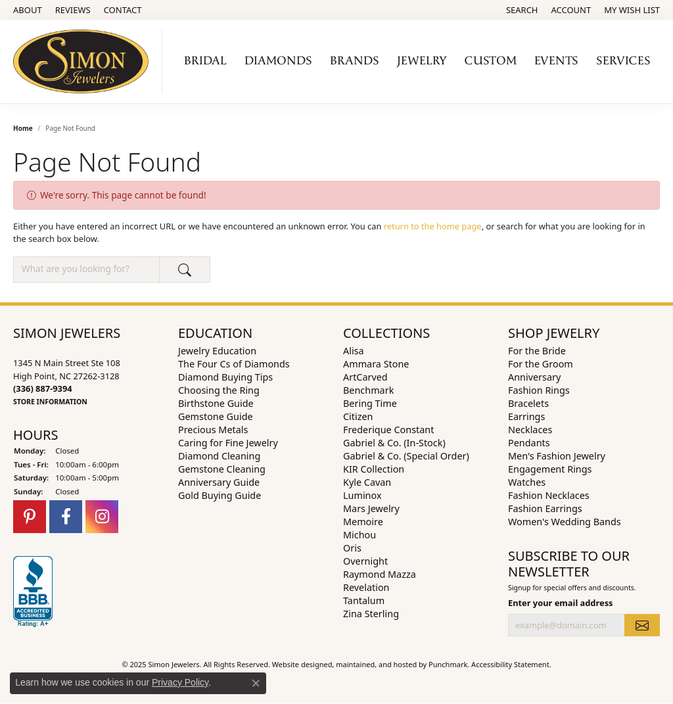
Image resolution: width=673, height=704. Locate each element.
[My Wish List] (632, 10)
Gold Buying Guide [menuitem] (219, 495)
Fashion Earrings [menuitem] (545, 508)
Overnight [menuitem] (365, 561)
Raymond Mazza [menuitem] (379, 574)
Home (23, 128)
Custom (491, 60)
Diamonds (278, 60)
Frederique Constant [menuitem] (388, 429)
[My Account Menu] (571, 10)
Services (623, 60)
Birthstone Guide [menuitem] (216, 403)
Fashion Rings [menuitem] (539, 390)
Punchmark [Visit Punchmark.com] (448, 664)
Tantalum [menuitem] (363, 600)
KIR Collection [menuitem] (373, 469)
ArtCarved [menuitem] (365, 377)
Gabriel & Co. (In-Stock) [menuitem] (394, 442)
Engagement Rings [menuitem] (550, 469)
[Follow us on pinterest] (29, 516)
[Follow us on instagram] (101, 516)
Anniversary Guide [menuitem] (219, 482)
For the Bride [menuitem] (537, 350)
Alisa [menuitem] (353, 350)
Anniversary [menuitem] (534, 377)
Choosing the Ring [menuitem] (219, 390)
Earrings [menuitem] (526, 416)
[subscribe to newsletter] (642, 625)
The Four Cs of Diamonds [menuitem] (234, 364)
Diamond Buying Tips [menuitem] (225, 377)
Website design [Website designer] (298, 664)
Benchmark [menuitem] (368, 390)
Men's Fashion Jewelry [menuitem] (556, 456)
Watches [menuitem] (526, 482)
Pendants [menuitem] (529, 442)
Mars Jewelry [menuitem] (371, 508)
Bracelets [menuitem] (528, 403)
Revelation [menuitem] (366, 587)
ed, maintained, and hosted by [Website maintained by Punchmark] (376, 664)
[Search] (522, 10)
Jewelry (422, 60)
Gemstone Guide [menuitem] (215, 416)
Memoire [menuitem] (363, 521)
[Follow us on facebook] (65, 516)
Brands (354, 60)
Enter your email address (560, 603)
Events (556, 60)
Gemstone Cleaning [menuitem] (222, 469)
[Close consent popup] (256, 683)
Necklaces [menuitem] (530, 429)
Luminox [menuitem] (362, 495)
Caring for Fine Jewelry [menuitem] (228, 442)
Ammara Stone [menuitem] (376, 364)
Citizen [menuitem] (358, 416)
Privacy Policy (180, 682)
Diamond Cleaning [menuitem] (219, 456)
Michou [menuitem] (359, 534)
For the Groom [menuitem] (540, 364)
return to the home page (433, 226)
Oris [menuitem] (352, 548)
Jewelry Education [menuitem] (217, 350)
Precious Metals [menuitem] (213, 429)
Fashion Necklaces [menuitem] (549, 495)
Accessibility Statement (510, 664)
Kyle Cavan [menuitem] (367, 482)
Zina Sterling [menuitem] (371, 613)
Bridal (205, 60)
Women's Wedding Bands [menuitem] (564, 521)
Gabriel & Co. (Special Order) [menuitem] (406, 456)
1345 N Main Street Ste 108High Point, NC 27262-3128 (66, 382)
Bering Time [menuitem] (370, 403)
